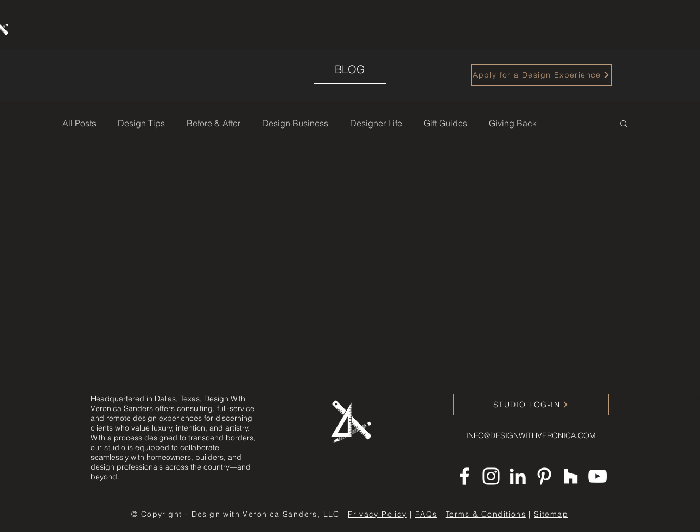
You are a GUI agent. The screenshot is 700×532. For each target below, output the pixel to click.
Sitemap (551, 514)
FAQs (426, 514)
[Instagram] (491, 476)
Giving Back (513, 123)
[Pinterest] (544, 476)
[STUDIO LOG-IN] (531, 404)
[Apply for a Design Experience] (541, 75)
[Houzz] (570, 476)
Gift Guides (445, 123)
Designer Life (376, 123)
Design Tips (141, 123)
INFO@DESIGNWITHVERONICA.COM (531, 435)
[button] (624, 124)
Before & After (213, 123)
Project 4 (656, 472)
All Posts (79, 123)
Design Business (295, 123)
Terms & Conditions (486, 514)
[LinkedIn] (517, 476)
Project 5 (683, 472)
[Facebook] (464, 476)
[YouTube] (597, 476)
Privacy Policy (377, 514)
